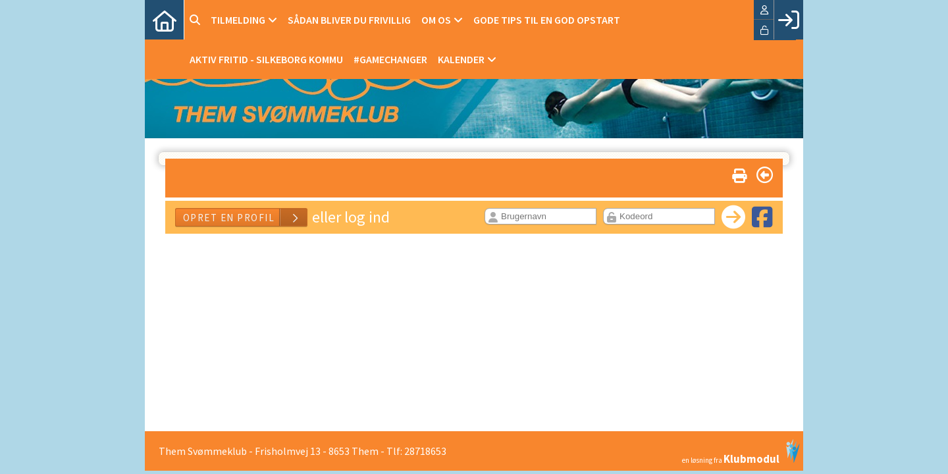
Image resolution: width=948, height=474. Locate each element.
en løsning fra (741, 451)
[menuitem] (164, 20)
